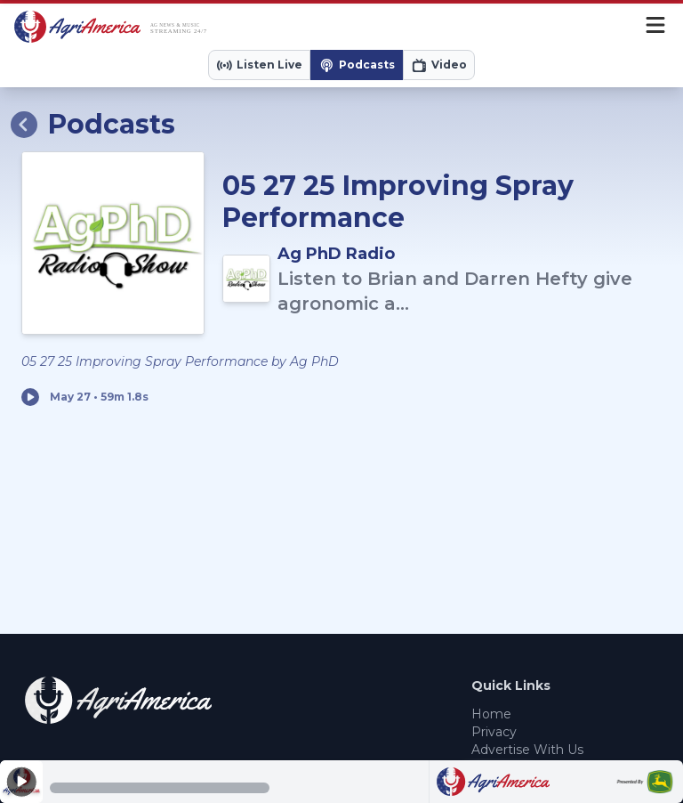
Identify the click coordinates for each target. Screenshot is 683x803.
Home (491, 714)
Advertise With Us (527, 750)
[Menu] (655, 27)
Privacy (494, 732)
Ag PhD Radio (336, 254)
